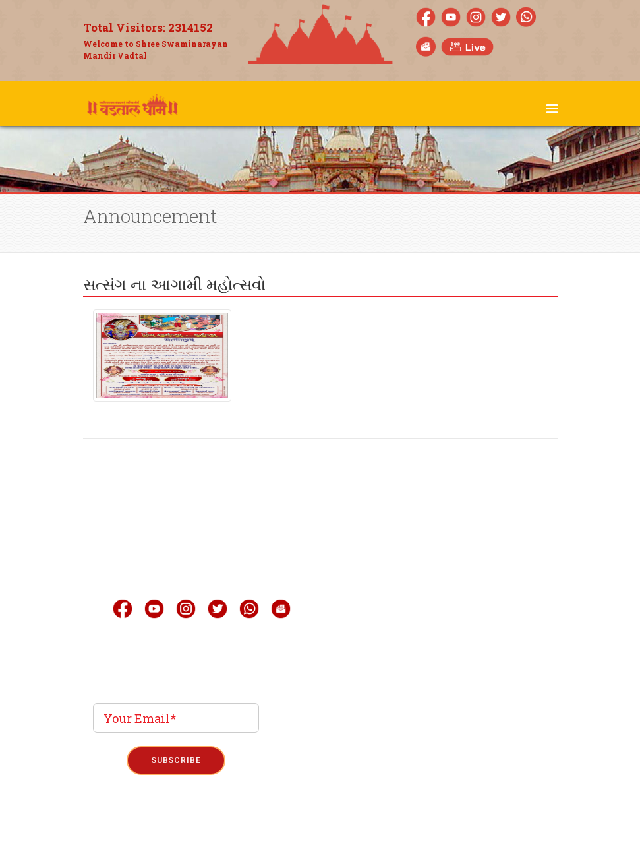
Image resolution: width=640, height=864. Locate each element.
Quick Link (403, 628)
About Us (396, 523)
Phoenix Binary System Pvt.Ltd (344, 786)
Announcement (413, 655)
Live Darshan (407, 549)
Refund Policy (389, 832)
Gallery (393, 576)
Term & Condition (320, 832)
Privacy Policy (251, 832)
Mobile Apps (405, 602)
